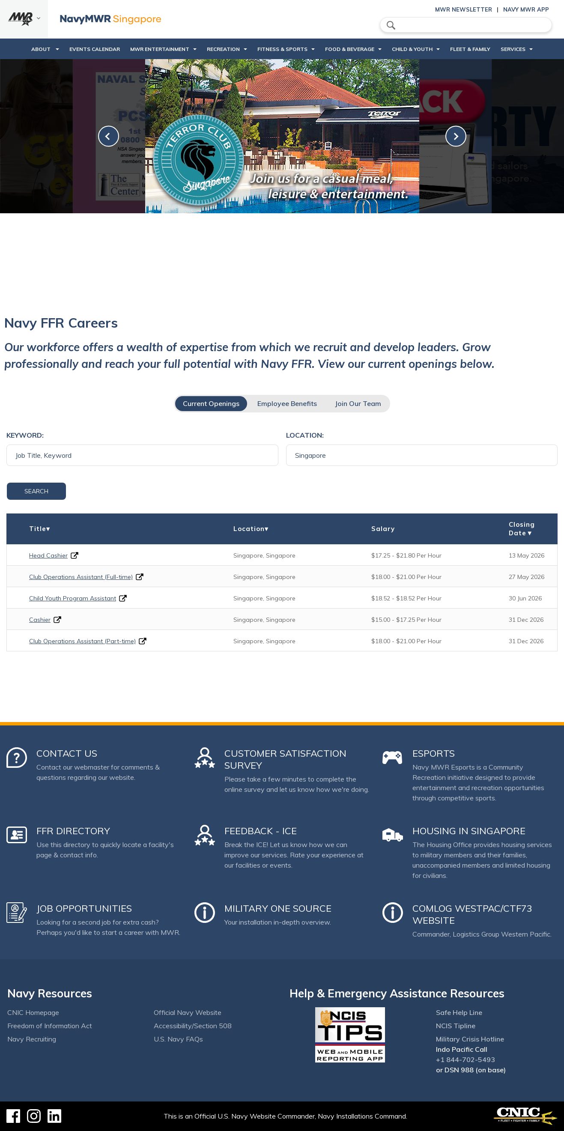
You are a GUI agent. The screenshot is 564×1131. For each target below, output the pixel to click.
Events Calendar (94, 49)
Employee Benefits (287, 403)
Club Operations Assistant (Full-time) (81, 577)
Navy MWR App (526, 9)
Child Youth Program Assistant (72, 598)
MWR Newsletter (463, 9)
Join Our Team (358, 403)
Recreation (223, 49)
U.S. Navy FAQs (178, 1039)
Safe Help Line (459, 1012)
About (41, 49)
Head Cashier (48, 555)
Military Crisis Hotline (470, 1039)
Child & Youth (412, 49)
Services (513, 49)
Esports (433, 753)
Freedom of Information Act (49, 1025)
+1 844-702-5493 (465, 1059)
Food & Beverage (349, 49)
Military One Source (277, 908)
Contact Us (66, 753)
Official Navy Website (187, 1012)
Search (36, 491)
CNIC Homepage (33, 1012)
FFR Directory (73, 831)
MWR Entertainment (159, 49)
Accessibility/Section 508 (193, 1025)
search (391, 25)
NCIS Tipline (455, 1025)
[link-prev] (108, 136)
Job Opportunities (84, 908)
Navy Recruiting (31, 1039)
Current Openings (211, 403)
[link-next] (455, 136)
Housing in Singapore (468, 831)
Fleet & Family (470, 49)
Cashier (40, 620)
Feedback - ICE (260, 831)
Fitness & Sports (282, 49)
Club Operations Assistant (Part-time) (82, 641)
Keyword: (25, 435)
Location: (305, 435)
